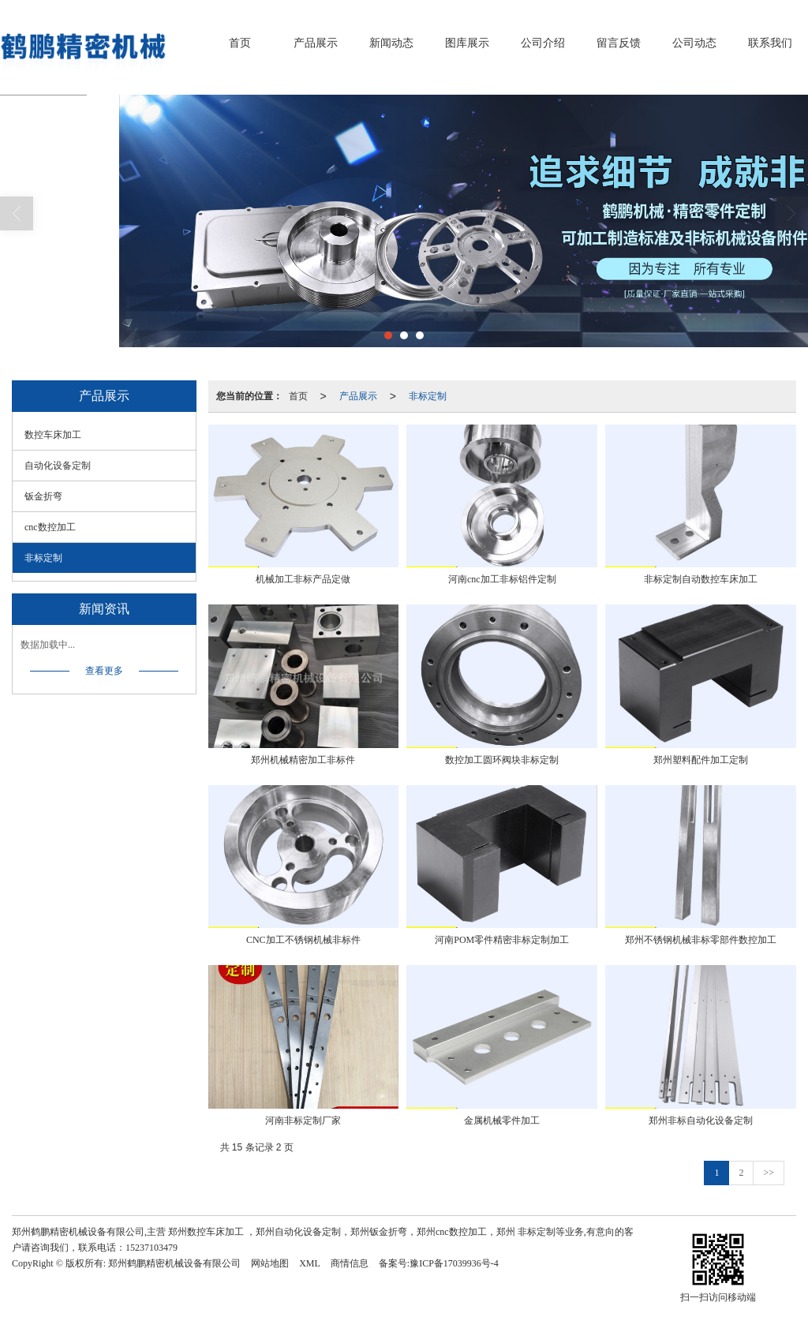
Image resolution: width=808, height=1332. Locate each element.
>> (768, 1172)
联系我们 (770, 43)
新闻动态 (391, 43)
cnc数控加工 (50, 527)
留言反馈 (619, 43)
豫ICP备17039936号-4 (454, 1263)
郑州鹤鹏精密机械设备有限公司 (174, 1263)
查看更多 (104, 670)
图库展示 (467, 43)
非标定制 (428, 396)
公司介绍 (543, 43)
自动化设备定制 (57, 465)
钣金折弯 (43, 496)
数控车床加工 (52, 434)
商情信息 (349, 1263)
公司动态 (694, 43)
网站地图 (270, 1263)
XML (309, 1263)
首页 (240, 43)
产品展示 (316, 43)
